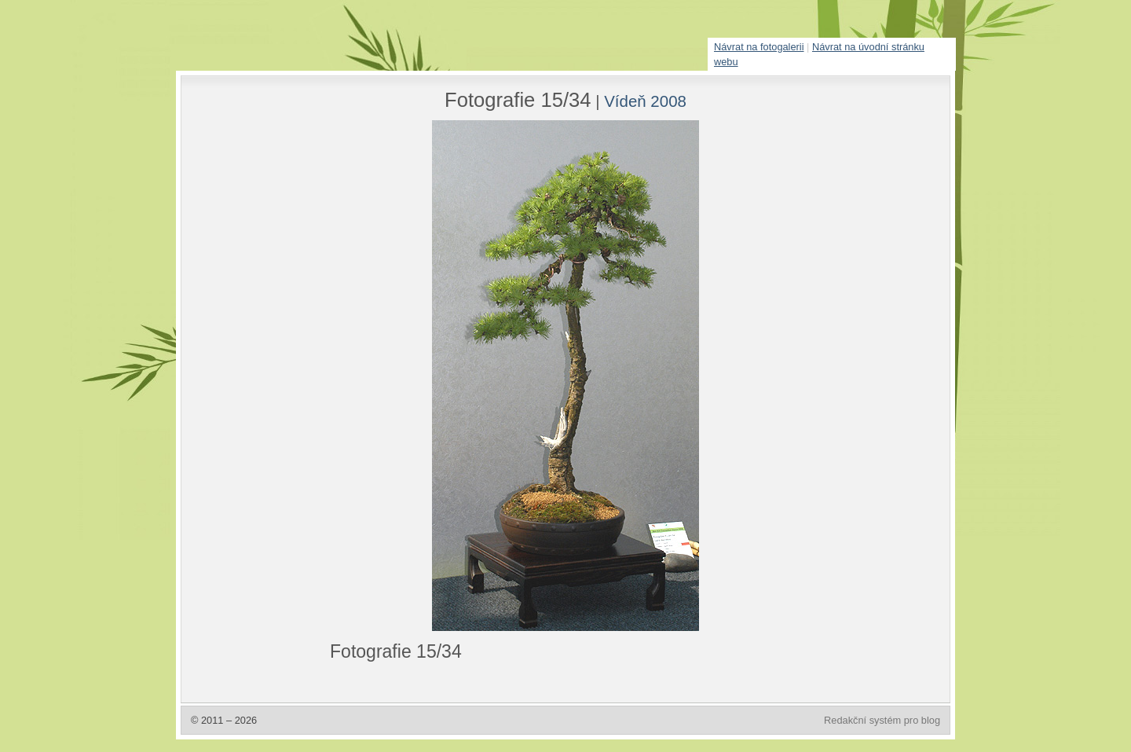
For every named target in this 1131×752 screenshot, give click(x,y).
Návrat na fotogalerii (759, 47)
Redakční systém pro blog (882, 720)
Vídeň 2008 (645, 101)
